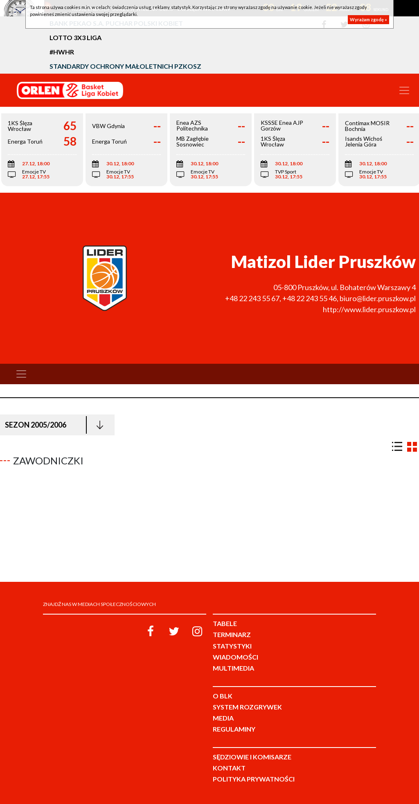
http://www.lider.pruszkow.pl (369, 309)
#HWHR (62, 52)
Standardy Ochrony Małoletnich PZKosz (125, 66)
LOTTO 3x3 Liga (75, 37)
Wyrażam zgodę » (368, 19)
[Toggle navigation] (404, 90)
